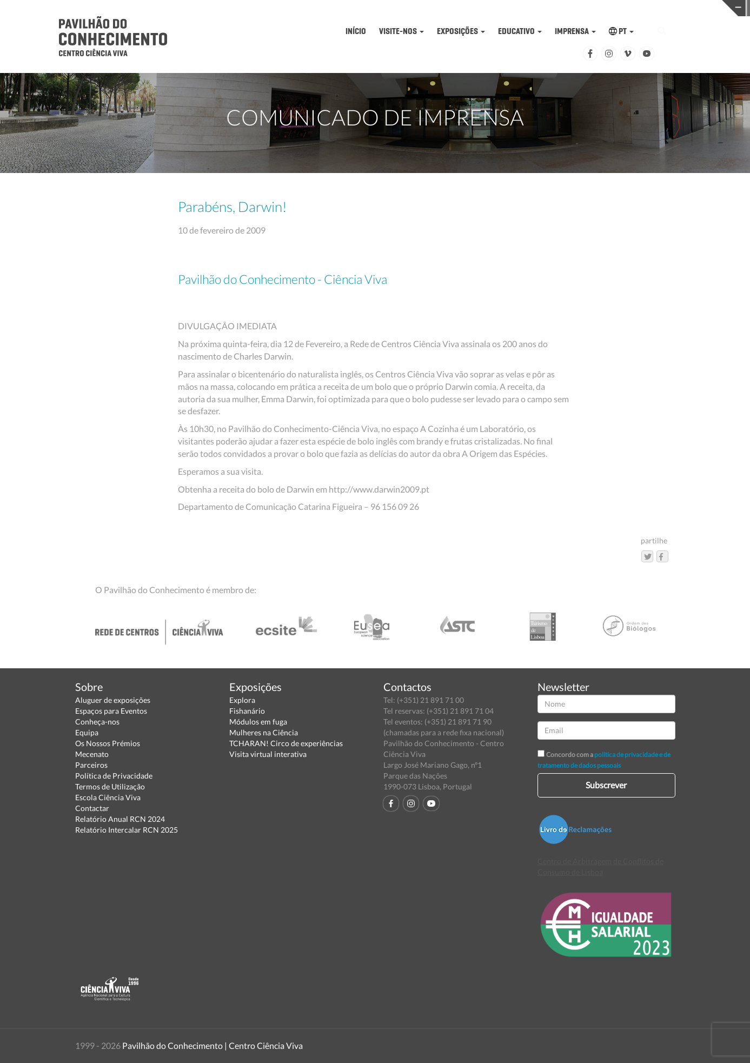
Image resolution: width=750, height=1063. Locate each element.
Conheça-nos (97, 721)
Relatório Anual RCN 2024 (120, 818)
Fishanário (247, 710)
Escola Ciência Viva (108, 797)
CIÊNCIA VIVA (540, 7)
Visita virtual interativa (268, 754)
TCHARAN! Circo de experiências (286, 743)
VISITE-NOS (401, 31)
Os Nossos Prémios (107, 743)
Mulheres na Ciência (263, 732)
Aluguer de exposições (112, 700)
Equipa (86, 732)
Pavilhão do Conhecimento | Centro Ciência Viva (212, 1045)
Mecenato (92, 754)
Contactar (92, 808)
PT (621, 31)
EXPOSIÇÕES (461, 31)
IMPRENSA (575, 31)
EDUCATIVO (520, 31)
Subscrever (606, 785)
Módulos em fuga (258, 721)
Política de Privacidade (113, 775)
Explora (242, 700)
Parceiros (91, 764)
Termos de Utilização (110, 786)
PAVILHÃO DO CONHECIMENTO (377, 8)
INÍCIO (356, 31)
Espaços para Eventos (111, 710)
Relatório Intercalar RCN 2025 (126, 829)
